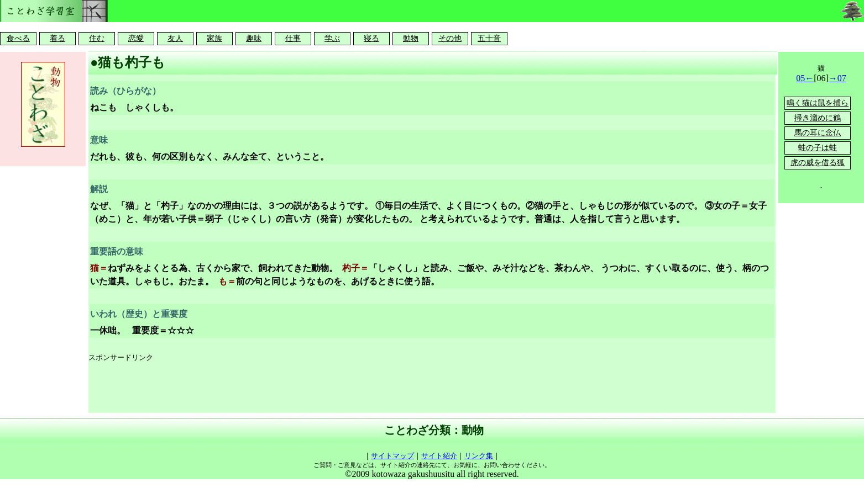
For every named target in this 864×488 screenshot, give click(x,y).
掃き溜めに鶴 (817, 118)
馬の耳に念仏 (817, 133)
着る (57, 38)
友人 (175, 38)
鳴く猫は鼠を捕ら (818, 103)
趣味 (253, 38)
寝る (371, 38)
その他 (450, 38)
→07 (837, 78)
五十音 (489, 38)
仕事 (293, 38)
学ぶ (332, 38)
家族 (214, 38)
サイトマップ (392, 456)
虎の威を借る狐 (817, 162)
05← (805, 78)
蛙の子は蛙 (817, 148)
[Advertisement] (289, 388)
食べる (18, 38)
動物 (410, 38)
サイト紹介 (439, 456)
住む (96, 38)
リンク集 (478, 456)
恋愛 (136, 38)
